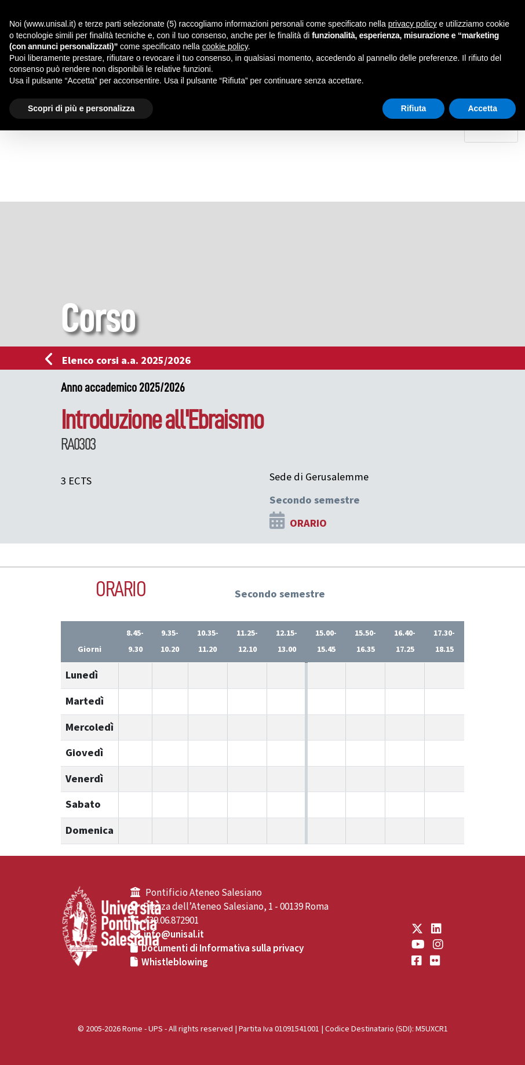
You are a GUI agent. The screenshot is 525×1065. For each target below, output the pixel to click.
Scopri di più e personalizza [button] (81, 108)
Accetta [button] (482, 108)
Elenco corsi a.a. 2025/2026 (121, 360)
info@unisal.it (174, 935)
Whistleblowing (174, 962)
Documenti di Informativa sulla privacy (222, 948)
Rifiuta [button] (413, 108)
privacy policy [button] (412, 23)
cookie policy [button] (225, 46)
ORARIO (308, 523)
